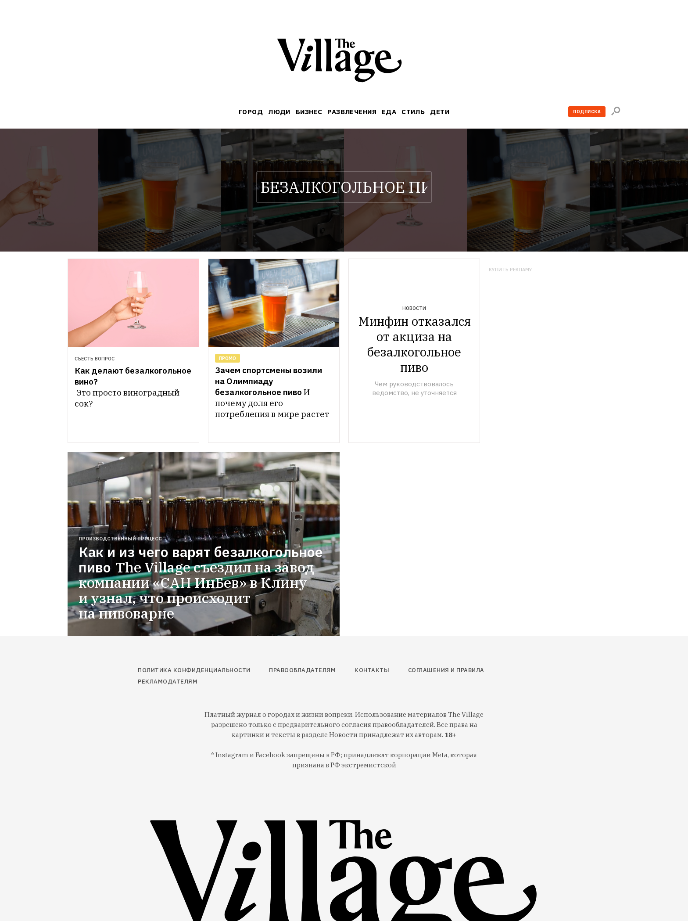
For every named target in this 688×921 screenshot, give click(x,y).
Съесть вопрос (95, 359)
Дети (439, 111)
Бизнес (309, 111)
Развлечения (351, 111)
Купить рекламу (510, 269)
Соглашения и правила (446, 670)
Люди (279, 111)
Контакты (372, 670)
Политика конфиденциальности (194, 670)
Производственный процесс (120, 539)
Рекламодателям (167, 681)
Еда (389, 111)
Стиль (413, 111)
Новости (414, 308)
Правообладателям (302, 670)
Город (251, 111)
